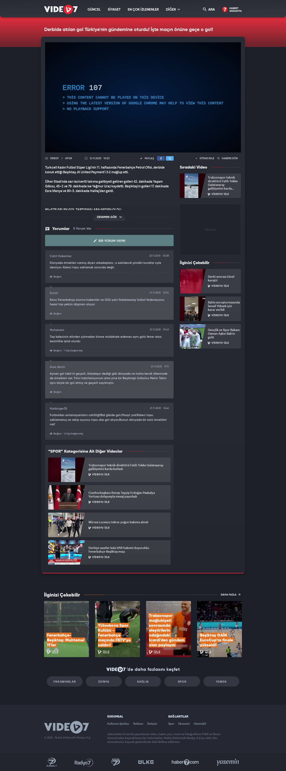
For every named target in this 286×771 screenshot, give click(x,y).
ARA (209, 9)
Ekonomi (184, 723)
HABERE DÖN (227, 158)
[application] (143, 97)
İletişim (152, 723)
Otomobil (200, 723)
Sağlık (143, 681)
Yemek (221, 681)
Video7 (54, 158)
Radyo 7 (84, 762)
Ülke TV (146, 762)
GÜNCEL (94, 9)
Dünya (103, 681)
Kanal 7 (52, 762)
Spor (182, 681)
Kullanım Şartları (118, 723)
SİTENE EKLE (204, 158)
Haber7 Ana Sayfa (232, 10)
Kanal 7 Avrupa (115, 762)
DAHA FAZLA (231, 594)
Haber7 (185, 762)
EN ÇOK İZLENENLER (143, 9)
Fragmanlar (64, 681)
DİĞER (173, 9)
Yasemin (228, 762)
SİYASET (114, 9)
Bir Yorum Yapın (109, 241)
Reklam (138, 723)
